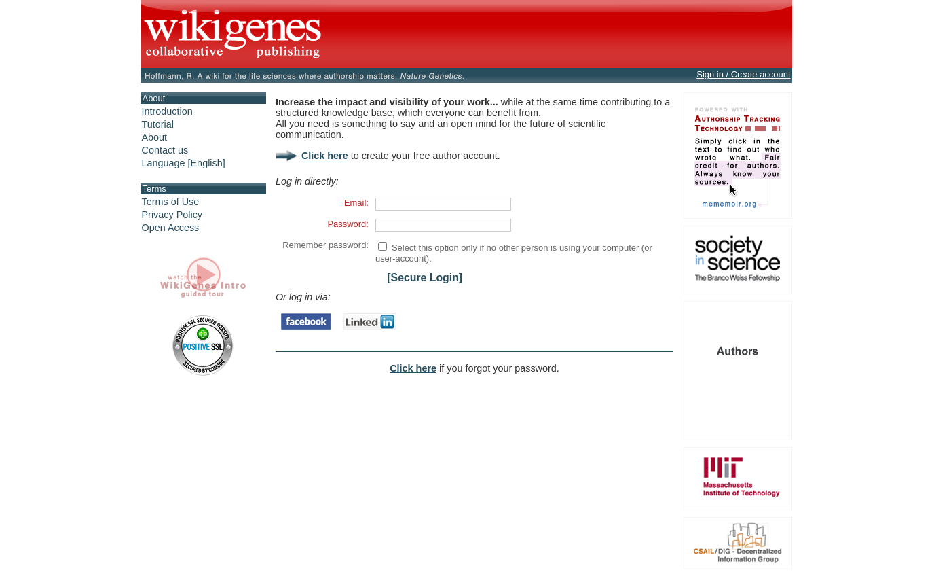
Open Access (171, 227)
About (155, 137)
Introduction (167, 111)
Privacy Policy (172, 214)
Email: (356, 203)
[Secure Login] (424, 277)
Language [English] (183, 163)
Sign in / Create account (743, 74)
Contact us (165, 150)
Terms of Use (171, 201)
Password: (347, 224)
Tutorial (158, 124)
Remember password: (325, 245)
